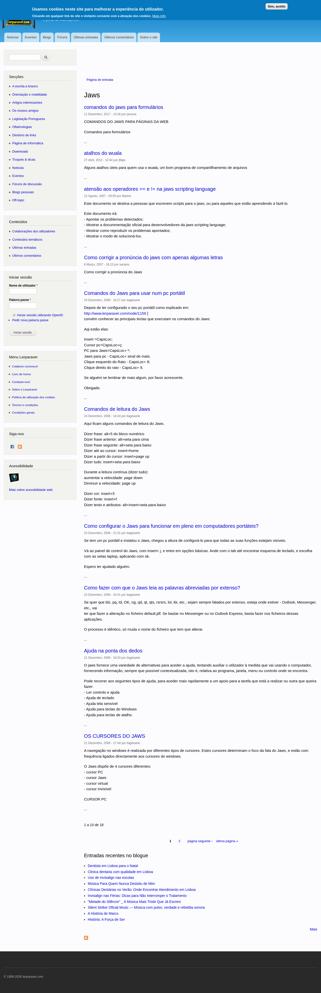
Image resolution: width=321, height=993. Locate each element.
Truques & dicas (23, 159)
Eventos (31, 37)
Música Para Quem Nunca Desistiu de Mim (121, 884)
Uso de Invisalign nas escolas (111, 878)
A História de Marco (103, 913)
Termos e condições (25, 405)
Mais (313, 929)
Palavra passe (20, 300)
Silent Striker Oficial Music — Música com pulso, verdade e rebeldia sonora (146, 907)
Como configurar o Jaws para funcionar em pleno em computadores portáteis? (171, 526)
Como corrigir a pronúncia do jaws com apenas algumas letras (153, 257)
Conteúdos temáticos (27, 239)
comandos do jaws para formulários (123, 107)
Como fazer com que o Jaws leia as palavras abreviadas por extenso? (162, 587)
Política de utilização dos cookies (33, 397)
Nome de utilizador (23, 285)
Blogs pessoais (23, 192)
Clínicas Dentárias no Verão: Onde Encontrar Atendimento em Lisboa (142, 890)
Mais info (159, 14)
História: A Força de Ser (106, 919)
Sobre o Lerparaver (24, 389)
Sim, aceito (276, 5)
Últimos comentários (119, 37)
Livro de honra (21, 374)
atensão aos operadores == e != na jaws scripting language (150, 189)
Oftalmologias (22, 127)
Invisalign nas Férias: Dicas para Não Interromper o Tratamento (137, 896)
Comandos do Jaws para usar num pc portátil (134, 293)
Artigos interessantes (27, 102)
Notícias (13, 37)
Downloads (20, 151)
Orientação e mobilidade (29, 94)
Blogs (47, 37)
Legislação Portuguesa (28, 119)
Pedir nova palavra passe (30, 320)
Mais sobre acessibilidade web (30, 490)
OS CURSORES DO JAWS (114, 736)
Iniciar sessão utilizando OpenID (40, 315)
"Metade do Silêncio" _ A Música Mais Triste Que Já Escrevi (134, 902)
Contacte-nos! (21, 381)
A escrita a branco (25, 86)
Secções (16, 77)
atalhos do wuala (103, 153)
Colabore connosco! (25, 366)
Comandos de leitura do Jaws (117, 409)
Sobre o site (148, 37)
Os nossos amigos (25, 110)
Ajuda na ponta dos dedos (113, 650)
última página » (227, 841)
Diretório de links (24, 135)
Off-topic (18, 200)
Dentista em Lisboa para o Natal (113, 866)
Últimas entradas (85, 37)
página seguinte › (200, 841)
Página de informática (27, 143)
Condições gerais (23, 412)
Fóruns (62, 37)
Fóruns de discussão (27, 184)
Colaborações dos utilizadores (33, 231)
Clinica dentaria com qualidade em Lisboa (120, 872)
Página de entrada (100, 80)
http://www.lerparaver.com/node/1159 (115, 313)
